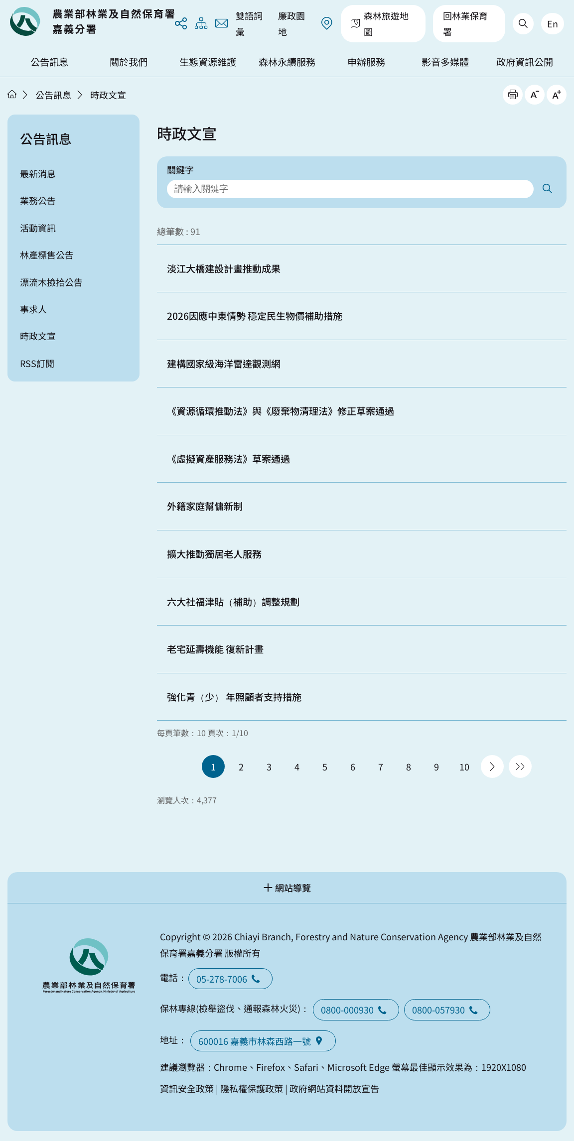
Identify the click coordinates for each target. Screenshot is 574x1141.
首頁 (11, 94)
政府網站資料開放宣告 (334, 1088)
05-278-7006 (230, 978)
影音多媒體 (445, 62)
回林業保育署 (465, 23)
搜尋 (547, 189)
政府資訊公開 (524, 62)
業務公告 (38, 200)
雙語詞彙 (249, 23)
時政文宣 (108, 94)
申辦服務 (366, 62)
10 (464, 766)
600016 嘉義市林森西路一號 (263, 1040)
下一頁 (492, 766)
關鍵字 (180, 169)
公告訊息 (49, 62)
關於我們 (128, 62)
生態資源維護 (207, 62)
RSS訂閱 (37, 363)
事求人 (33, 308)
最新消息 (38, 173)
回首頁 (92, 21)
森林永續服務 (287, 62)
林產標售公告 (47, 254)
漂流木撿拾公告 (51, 281)
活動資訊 (38, 227)
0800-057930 (447, 1009)
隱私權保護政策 (251, 1088)
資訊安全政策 (187, 1088)
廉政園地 (291, 23)
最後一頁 (520, 766)
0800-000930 (356, 1009)
